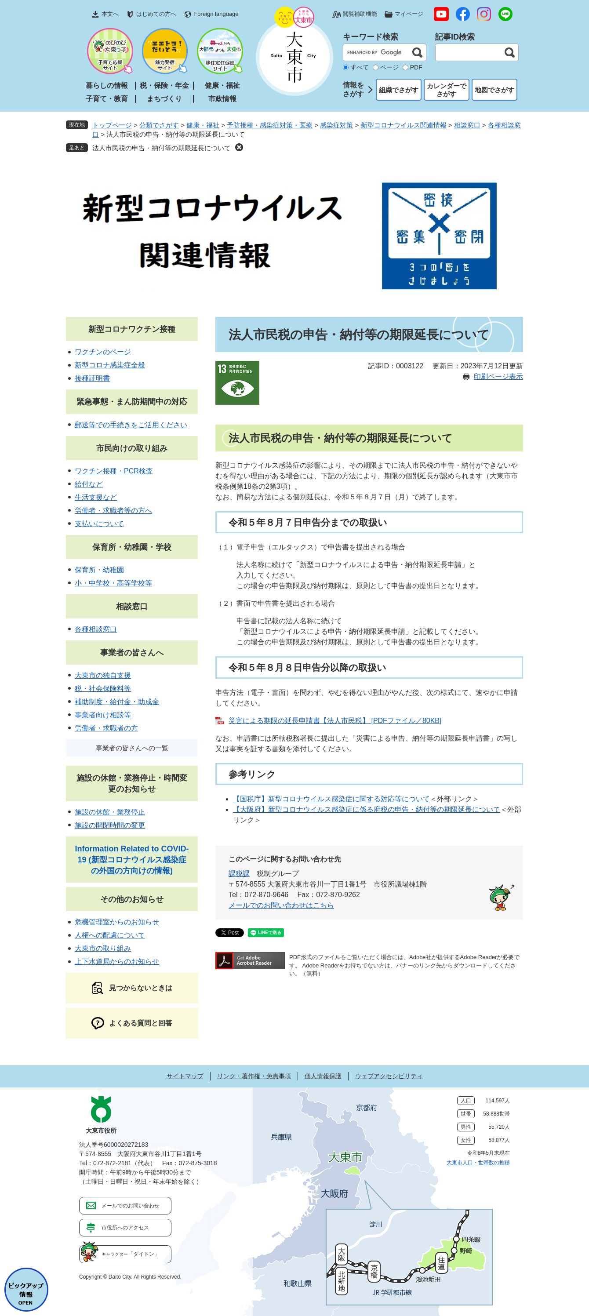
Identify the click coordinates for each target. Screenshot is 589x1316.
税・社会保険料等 (103, 688)
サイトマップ (185, 1076)
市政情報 (222, 98)
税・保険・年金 (164, 85)
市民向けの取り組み (131, 448)
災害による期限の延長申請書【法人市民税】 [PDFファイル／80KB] (335, 720)
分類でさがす (159, 125)
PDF (416, 67)
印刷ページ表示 (498, 376)
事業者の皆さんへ (132, 652)
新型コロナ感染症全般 (110, 365)
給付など (89, 484)
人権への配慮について (110, 935)
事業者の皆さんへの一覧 (132, 748)
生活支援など (96, 497)
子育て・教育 (107, 98)
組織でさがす (398, 90)
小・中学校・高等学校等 (113, 583)
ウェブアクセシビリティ (389, 1076)
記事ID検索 (455, 37)
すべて (359, 67)
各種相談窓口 (96, 629)
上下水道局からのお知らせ (117, 961)
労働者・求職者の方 (106, 728)
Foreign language (216, 14)
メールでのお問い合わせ (131, 1206)
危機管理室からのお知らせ (117, 922)
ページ (389, 67)
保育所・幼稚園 (99, 570)
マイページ (409, 14)
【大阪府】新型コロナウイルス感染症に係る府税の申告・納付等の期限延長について (366, 809)
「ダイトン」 (131, 1254)
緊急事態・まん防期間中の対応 (131, 401)
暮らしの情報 (107, 85)
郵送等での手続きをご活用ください (131, 425)
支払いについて (99, 523)
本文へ (110, 14)
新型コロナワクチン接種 (131, 329)
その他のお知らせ (132, 899)
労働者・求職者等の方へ (113, 510)
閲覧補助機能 (360, 14)
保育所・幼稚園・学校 (131, 547)
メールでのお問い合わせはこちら (281, 905)
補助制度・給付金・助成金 (117, 701)
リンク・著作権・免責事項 (254, 1076)
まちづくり (164, 98)
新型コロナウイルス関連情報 (404, 125)
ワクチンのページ (103, 352)
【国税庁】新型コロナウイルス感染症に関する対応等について (331, 799)
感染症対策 (336, 125)
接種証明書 (92, 378)
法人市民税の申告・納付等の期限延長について (161, 148)
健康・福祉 (222, 85)
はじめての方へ (156, 14)
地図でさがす (494, 90)
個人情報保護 (323, 1076)
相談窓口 (467, 125)
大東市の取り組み (103, 948)
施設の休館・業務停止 (110, 812)
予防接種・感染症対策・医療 (270, 125)
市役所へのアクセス (125, 1228)
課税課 (239, 873)
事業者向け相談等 (103, 715)
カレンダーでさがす (446, 90)
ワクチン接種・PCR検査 (114, 471)
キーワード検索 (370, 37)
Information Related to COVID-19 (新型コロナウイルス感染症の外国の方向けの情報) (132, 859)
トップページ (112, 125)
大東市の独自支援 (103, 675)
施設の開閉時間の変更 (110, 825)
